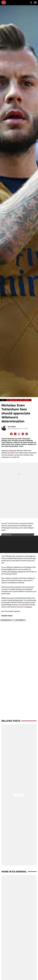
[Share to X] (15, 434)
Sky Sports (12, 450)
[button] (31, 3)
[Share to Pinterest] (26, 434)
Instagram (28, 607)
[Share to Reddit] (23, 434)
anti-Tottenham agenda (15, 572)
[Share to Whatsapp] (19, 434)
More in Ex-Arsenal (14, 871)
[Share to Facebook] (11, 434)
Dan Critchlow (12, 426)
